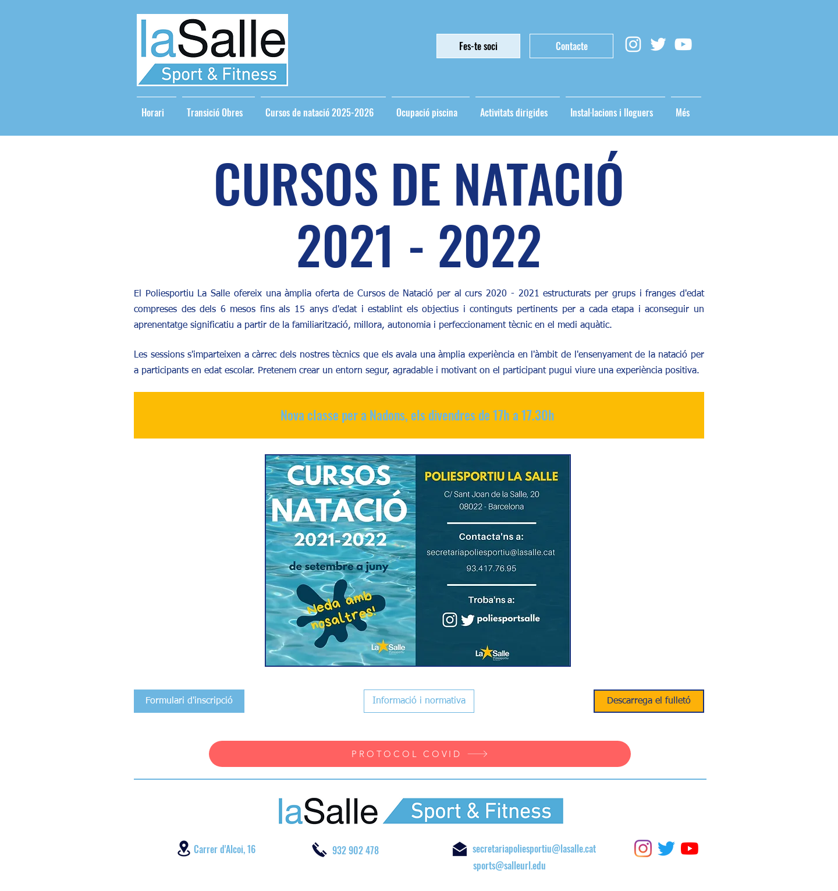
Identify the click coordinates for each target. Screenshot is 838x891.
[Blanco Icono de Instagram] (633, 44)
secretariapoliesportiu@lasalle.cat (534, 848)
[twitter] (666, 848)
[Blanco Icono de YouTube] (683, 44)
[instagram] (643, 848)
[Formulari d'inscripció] (189, 701)
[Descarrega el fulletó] (649, 701)
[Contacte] (571, 46)
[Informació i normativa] (419, 701)
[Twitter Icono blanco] (658, 44)
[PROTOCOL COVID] (420, 754)
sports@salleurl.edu (509, 865)
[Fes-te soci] (478, 46)
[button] (418, 560)
